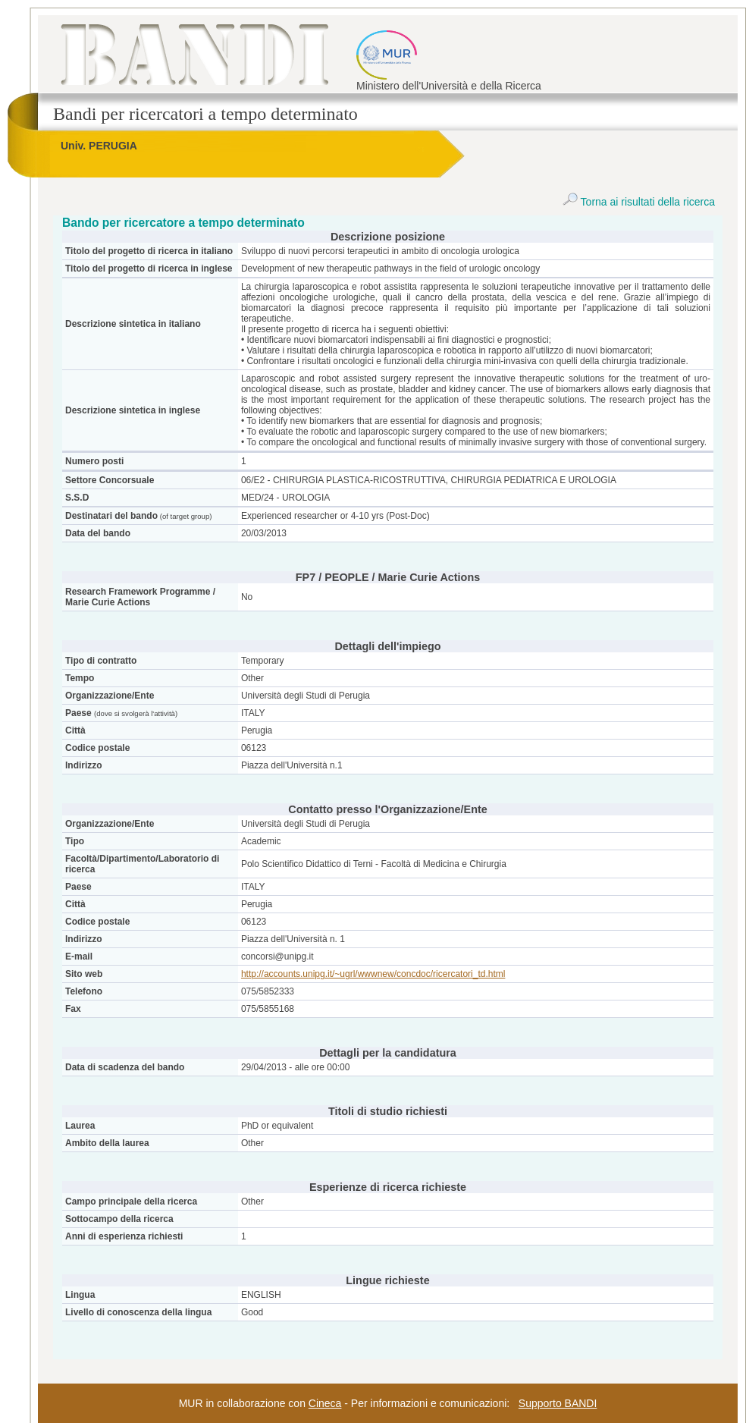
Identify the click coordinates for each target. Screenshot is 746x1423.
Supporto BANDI (558, 1403)
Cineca (325, 1403)
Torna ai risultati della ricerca (639, 202)
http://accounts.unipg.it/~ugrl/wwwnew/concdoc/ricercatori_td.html (373, 974)
